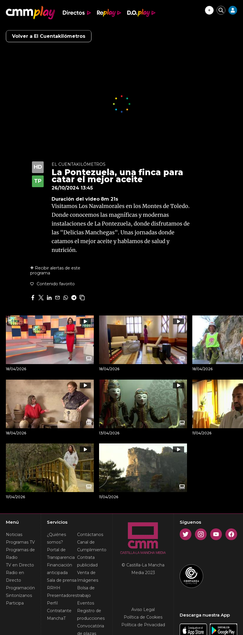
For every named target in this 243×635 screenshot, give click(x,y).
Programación (20, 587)
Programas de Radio (20, 553)
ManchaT (56, 618)
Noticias (14, 534)
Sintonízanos (19, 595)
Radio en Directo (15, 576)
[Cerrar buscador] (221, 10)
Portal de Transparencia (61, 553)
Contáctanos (90, 534)
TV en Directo (20, 565)
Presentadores (62, 595)
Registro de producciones (91, 614)
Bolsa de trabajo (86, 591)
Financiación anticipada (59, 568)
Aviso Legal (143, 609)
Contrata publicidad (87, 561)
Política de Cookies (143, 617)
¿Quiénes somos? (56, 538)
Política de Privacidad (143, 624)
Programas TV (20, 542)
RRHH (53, 587)
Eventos (85, 603)
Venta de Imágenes (87, 576)
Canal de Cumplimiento (91, 546)
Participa (15, 603)
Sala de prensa (62, 580)
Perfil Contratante (59, 606)
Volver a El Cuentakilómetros (48, 36)
